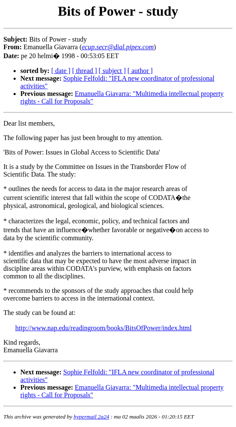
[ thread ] (84, 70)
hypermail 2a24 (91, 416)
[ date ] (60, 70)
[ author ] (140, 70)
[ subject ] (112, 70)
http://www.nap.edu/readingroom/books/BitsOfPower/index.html (103, 327)
